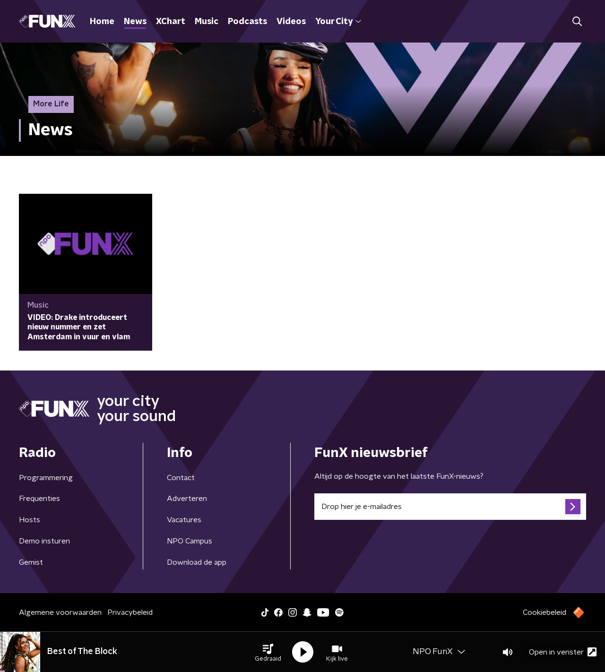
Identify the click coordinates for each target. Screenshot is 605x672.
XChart (170, 21)
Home (102, 21)
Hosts (29, 520)
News (135, 21)
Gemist (31, 562)
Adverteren (187, 498)
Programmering (46, 478)
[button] (268, 652)
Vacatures (184, 520)
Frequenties (39, 498)
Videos (291, 21)
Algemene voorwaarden (60, 612)
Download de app (196, 562)
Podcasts (247, 21)
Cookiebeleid (544, 612)
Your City (338, 21)
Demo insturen (44, 541)
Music (206, 21)
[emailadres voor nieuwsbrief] (450, 506)
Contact (181, 478)
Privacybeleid (130, 612)
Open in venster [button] (562, 651)
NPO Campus (189, 541)
